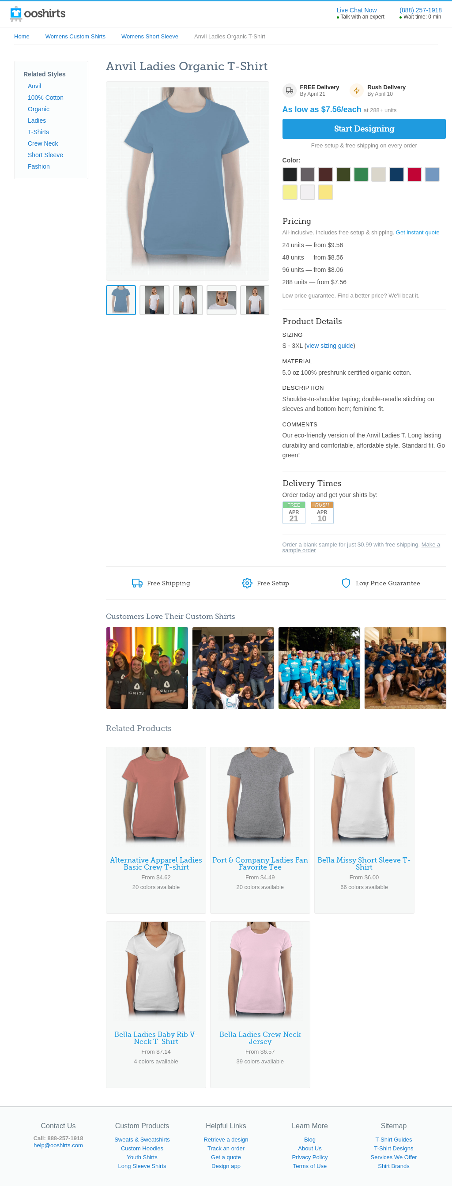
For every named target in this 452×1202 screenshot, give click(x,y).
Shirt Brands (394, 1182)
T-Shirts (38, 132)
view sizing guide (329, 350)
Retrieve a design (225, 1155)
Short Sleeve (45, 154)
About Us (309, 1164)
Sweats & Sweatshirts (142, 1155)
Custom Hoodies (142, 1164)
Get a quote (226, 1173)
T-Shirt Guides (393, 1155)
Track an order (226, 1164)
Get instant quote (418, 237)
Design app (226, 1182)
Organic (38, 109)
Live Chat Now (357, 10)
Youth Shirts (142, 1173)
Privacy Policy (310, 1173)
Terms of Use (310, 1182)
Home (22, 36)
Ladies (37, 120)
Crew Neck (43, 143)
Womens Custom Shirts (75, 36)
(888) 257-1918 (420, 10)
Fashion (39, 166)
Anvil (34, 86)
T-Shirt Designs (394, 1164)
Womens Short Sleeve (149, 36)
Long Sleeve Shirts (142, 1182)
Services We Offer (394, 1173)
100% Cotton (46, 97)
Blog (310, 1155)
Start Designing (364, 128)
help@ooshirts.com (58, 1161)
